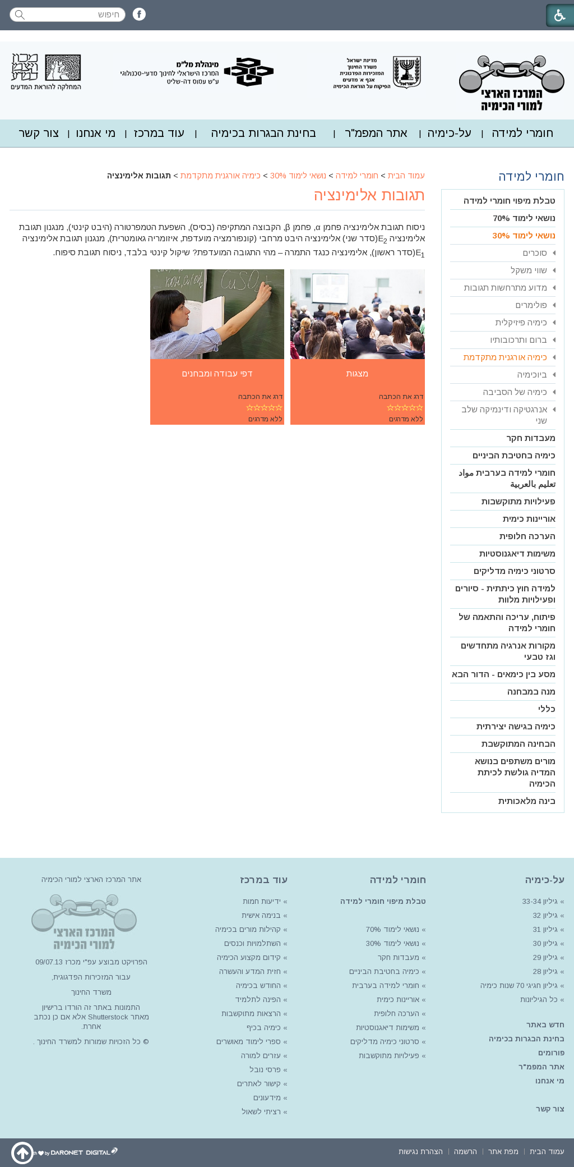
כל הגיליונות (539, 999)
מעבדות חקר (531, 438)
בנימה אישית (261, 915)
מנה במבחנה (531, 691)
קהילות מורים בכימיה (248, 929)
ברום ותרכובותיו (518, 339)
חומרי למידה (522, 133)
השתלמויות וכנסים (252, 943)
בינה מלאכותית (527, 801)
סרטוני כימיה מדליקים (515, 571)
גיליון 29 (545, 957)
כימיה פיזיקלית (521, 322)
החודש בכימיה (257, 985)
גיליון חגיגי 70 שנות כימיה (518, 985)
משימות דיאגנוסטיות (517, 553)
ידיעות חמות (262, 901)
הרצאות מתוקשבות (250, 1013)
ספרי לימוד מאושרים (248, 1041)
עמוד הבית (406, 175)
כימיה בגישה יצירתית (516, 726)
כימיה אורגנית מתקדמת (220, 175)
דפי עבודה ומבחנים (217, 373)
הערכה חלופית (527, 536)
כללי (547, 709)
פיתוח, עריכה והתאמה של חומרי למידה (507, 622)
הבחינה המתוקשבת (519, 743)
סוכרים (534, 253)
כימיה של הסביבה (515, 392)
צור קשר (38, 133)
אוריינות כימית (529, 518)
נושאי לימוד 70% (524, 218)
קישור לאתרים (258, 1083)
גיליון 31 (545, 929)
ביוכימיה (532, 374)
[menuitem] (522, 133)
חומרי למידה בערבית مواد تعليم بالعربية (507, 478)
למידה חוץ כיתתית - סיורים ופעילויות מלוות (505, 594)
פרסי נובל (265, 1069)
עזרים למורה (260, 1055)
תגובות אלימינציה (369, 195)
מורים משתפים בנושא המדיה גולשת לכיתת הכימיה (515, 772)
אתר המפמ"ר (376, 133)
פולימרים (531, 305)
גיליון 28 (545, 971)
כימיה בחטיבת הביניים (514, 455)
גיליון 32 (545, 915)
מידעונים (267, 1098)
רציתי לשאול (261, 1112)
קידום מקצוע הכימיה (249, 957)
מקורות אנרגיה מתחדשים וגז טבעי (508, 651)
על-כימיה (449, 133)
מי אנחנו (95, 133)
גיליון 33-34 (540, 901)
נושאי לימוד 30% (298, 175)
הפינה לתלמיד (257, 999)
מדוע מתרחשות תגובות (505, 287)
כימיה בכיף (264, 1027)
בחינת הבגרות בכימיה (263, 133)
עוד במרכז (159, 133)
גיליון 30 (545, 943)
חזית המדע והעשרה (249, 971)
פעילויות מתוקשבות (519, 501)
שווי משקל (529, 270)
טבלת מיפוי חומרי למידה (510, 200)
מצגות (357, 373)
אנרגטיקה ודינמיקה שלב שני (504, 415)
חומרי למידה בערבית (385, 985)
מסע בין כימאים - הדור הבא (504, 674)
